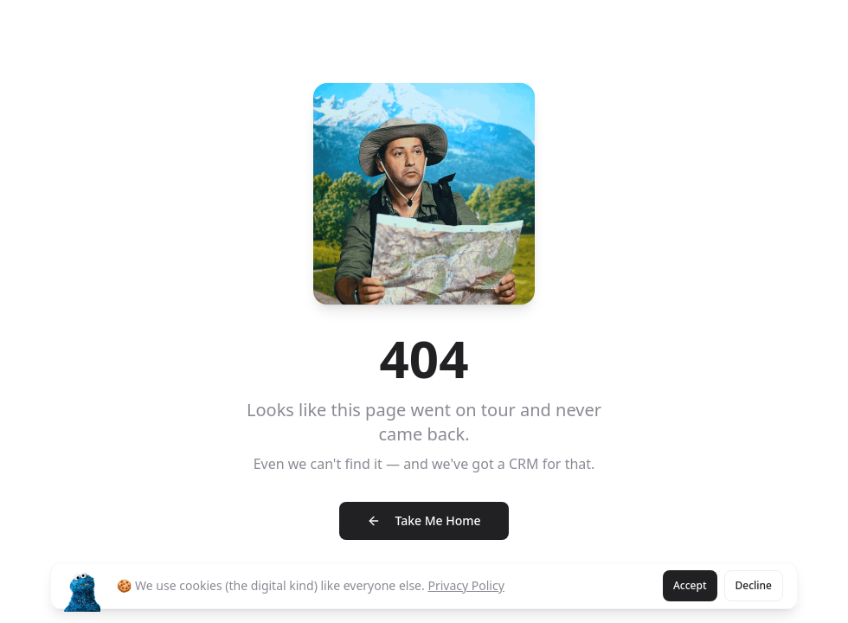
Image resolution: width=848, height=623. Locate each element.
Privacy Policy (465, 585)
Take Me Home (423, 520)
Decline (754, 585)
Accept (690, 585)
